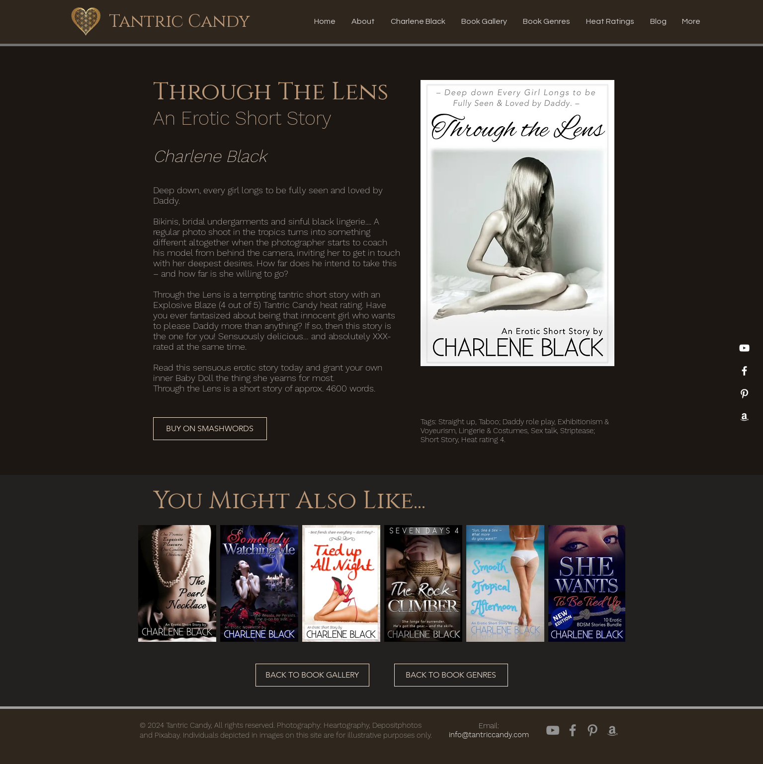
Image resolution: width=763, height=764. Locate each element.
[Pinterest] (744, 393)
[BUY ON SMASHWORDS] (210, 428)
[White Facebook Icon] (744, 371)
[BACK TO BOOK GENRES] (451, 675)
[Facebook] (573, 730)
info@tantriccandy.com (489, 734)
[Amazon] (744, 416)
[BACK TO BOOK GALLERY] (312, 675)
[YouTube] (744, 348)
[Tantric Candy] (179, 21)
